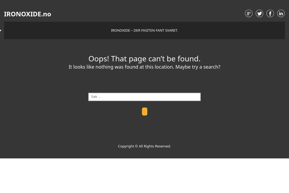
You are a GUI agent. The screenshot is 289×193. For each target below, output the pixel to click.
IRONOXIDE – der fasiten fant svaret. (144, 30)
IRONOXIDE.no (27, 14)
